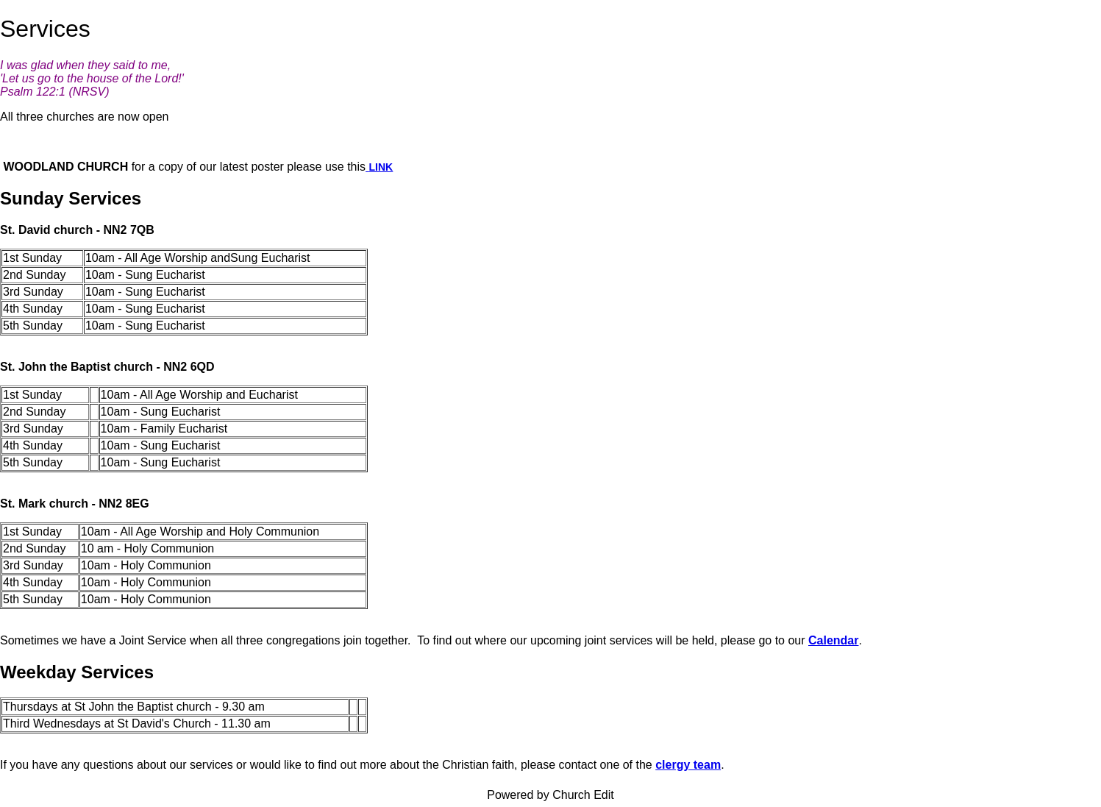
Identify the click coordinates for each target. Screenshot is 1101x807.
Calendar (833, 640)
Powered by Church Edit (550, 795)
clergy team (688, 764)
